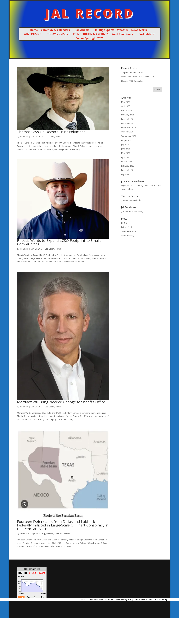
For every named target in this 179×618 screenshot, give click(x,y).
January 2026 (127, 119)
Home (34, 30)
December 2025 (128, 123)
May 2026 (125, 102)
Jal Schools (82, 30)
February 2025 (127, 166)
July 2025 (125, 144)
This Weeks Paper (58, 34)
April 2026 (125, 106)
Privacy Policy (161, 599)
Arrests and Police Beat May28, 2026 (137, 76)
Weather (122, 30)
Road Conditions (122, 34)
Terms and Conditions (144, 599)
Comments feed (128, 231)
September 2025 (128, 136)
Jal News (49, 533)
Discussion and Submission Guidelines (96, 599)
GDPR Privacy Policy (124, 599)
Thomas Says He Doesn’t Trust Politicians (51, 131)
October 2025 (127, 131)
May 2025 (125, 153)
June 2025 (125, 148)
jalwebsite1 (25, 533)
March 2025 (126, 161)
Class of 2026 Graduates (132, 81)
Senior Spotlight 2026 (89, 38)
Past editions (147, 34)
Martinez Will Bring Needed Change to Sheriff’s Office (61, 401)
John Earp (24, 136)
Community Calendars (55, 30)
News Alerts (139, 30)
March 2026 (126, 110)
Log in (124, 222)
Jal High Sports (104, 30)
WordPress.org (127, 235)
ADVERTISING (32, 34)
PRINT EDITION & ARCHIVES (90, 34)
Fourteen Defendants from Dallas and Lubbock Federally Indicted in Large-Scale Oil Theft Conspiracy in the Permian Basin (62, 525)
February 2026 (127, 114)
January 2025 (127, 170)
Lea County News (53, 136)
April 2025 (125, 157)
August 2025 (126, 140)
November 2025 (128, 127)
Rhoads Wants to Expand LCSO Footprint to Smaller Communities (60, 242)
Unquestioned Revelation (132, 72)
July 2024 (125, 174)
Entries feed (126, 227)
